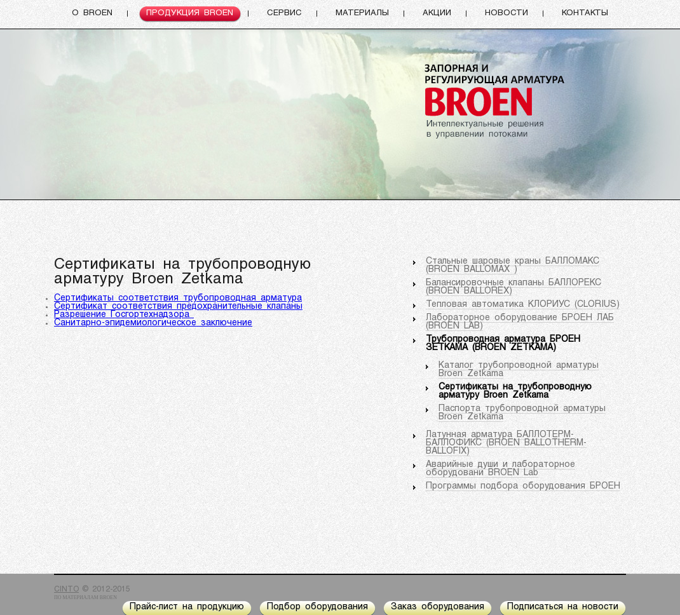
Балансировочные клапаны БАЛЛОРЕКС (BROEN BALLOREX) (513, 287)
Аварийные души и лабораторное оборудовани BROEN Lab (500, 469)
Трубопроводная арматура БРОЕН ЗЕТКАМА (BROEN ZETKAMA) (503, 343)
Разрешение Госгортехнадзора (124, 315)
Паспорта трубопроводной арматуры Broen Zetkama (522, 413)
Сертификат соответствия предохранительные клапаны (178, 306)
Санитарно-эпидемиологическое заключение (153, 323)
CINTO (66, 589)
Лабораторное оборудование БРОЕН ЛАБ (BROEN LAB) (520, 322)
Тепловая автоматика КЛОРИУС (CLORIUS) (523, 305)
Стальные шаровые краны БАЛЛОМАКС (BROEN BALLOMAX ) (512, 265)
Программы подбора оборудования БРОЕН (523, 486)
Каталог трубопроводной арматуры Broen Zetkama (519, 370)
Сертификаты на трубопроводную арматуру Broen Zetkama (515, 391)
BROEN (108, 597)
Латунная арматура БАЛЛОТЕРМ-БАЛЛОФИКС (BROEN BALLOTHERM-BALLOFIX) (506, 443)
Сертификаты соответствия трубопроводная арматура (178, 298)
